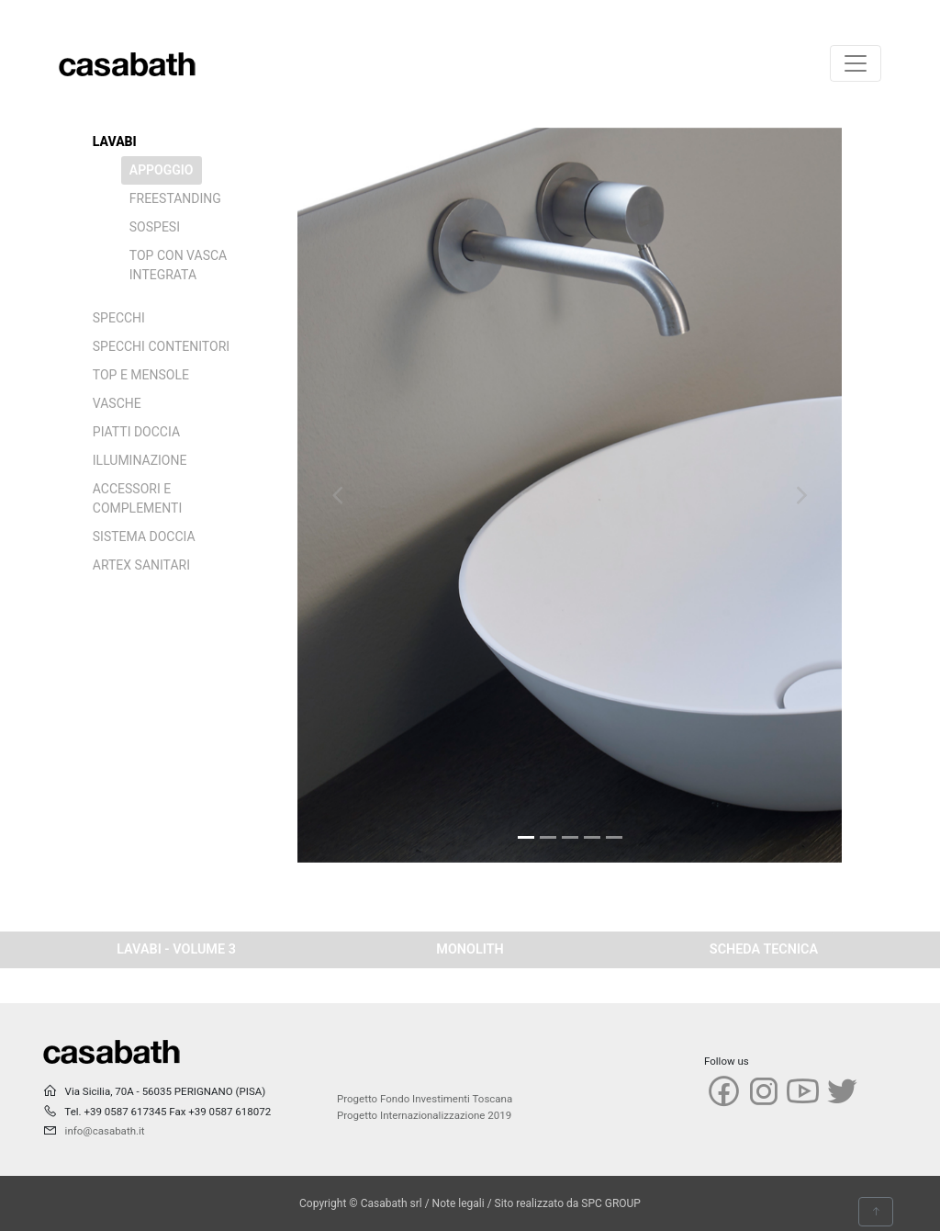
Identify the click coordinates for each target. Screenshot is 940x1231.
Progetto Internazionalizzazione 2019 (424, 1115)
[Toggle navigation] (855, 63)
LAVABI (115, 141)
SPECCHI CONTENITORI (161, 346)
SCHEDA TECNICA (764, 949)
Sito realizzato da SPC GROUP (568, 1203)
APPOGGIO (161, 170)
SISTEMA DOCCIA (144, 536)
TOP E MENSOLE (141, 374)
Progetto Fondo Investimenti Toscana (424, 1098)
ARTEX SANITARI (141, 565)
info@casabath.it (105, 1130)
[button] (338, 495)
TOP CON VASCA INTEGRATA (178, 265)
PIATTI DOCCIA (136, 431)
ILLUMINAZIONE (140, 460)
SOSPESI (154, 227)
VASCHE (117, 403)
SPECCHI (119, 318)
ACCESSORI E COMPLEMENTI (137, 498)
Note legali (458, 1203)
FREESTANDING (175, 198)
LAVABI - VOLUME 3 (176, 949)
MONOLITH (469, 949)
